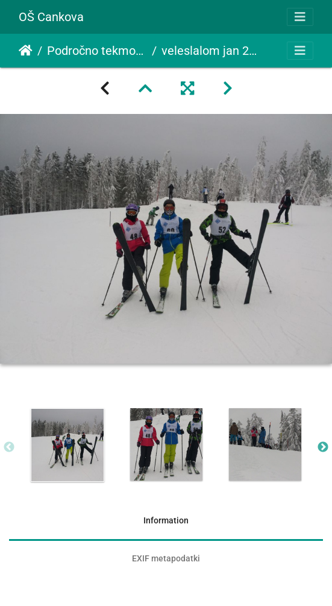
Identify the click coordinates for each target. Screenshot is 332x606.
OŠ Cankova (51, 17)
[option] (67, 445)
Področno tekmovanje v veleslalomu (97, 50)
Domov (26, 51)
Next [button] (323, 447)
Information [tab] (166, 520)
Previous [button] (9, 447)
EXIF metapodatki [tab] (166, 558)
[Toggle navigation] (300, 17)
